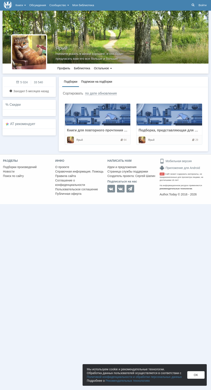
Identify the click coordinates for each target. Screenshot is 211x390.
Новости (8, 171)
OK (196, 375)
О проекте (62, 167)
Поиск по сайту (13, 176)
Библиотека (82, 68)
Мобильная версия (176, 161)
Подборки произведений (20, 167)
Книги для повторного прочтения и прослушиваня (109, 130)
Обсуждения (37, 5)
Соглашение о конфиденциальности (70, 183)
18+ (162, 174)
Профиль (63, 68)
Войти (202, 5)
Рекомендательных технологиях (128, 380)
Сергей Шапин (145, 176)
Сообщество (59, 5)
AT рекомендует (22, 124)
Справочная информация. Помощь (79, 171)
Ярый (62, 48)
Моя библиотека (83, 5)
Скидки (15, 104)
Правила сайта (65, 176)
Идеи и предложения (121, 167)
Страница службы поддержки (127, 171)
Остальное (103, 68)
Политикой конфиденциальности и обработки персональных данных (134, 377)
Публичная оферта (68, 193)
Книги (20, 5)
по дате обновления (101, 93)
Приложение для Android (180, 168)
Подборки (70, 81)
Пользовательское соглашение (76, 189)
